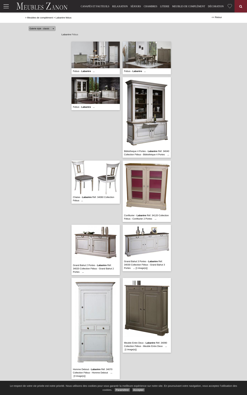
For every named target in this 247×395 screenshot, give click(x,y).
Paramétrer (122, 389)
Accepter (138, 389)
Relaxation (120, 6)
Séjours (136, 6)
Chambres (150, 6)
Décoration (216, 6)
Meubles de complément (188, 6)
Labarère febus (63, 17)
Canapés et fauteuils (95, 6)
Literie (164, 6)
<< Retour (217, 17)
